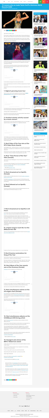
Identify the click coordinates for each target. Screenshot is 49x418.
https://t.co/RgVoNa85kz (21, 164)
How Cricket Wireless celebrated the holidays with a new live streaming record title (40, 107)
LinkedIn (26, 365)
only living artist (10, 320)
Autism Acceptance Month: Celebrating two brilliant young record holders (40, 58)
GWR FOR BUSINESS (30, 1)
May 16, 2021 (13, 336)
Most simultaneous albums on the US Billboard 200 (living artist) (39, 167)
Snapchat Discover (10, 366)
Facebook (11, 365)
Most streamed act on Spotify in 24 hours (40, 160)
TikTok (24, 365)
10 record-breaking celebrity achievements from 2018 (38, 95)
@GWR (19, 356)
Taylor (5, 293)
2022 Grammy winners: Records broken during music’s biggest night (40, 35)
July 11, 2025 (17, 359)
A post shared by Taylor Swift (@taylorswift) (14, 79)
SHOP (12, 1)
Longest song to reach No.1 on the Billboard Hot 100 (39, 140)
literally (12, 33)
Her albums (6, 269)
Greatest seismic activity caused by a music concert (39, 157)
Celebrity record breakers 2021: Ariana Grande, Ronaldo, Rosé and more (40, 47)
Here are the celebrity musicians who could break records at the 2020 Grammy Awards (40, 70)
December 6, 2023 (12, 167)
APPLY (9, 1)
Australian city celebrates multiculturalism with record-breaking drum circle (39, 83)
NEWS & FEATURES (16, 1)
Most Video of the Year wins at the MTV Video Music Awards (40, 144)
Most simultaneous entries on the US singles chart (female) (39, 163)
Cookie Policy (15, 395)
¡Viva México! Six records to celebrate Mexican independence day (39, 118)
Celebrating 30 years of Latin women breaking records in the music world (39, 24)
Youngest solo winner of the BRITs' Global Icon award (40, 153)
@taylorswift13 (14, 356)
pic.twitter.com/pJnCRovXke (8, 357)
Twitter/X (14, 365)
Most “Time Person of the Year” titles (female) (39, 136)
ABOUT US (25, 1)
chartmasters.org (11, 179)
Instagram (18, 365)
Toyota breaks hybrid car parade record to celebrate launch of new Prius (40, 130)
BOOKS (21, 1)
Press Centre (28, 399)
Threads (21, 365)
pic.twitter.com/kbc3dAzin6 (8, 334)
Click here (13, 374)
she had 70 (11, 67)
